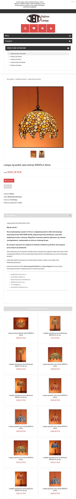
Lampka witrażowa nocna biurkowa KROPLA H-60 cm (21, 365)
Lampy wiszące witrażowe (18, 53)
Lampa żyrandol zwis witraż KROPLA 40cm (55, 365)
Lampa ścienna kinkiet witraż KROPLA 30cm (21, 334)
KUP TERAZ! (9, 180)
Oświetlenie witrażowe (16, 48)
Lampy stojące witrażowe (17, 62)
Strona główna (10, 79)
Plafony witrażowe (15, 65)
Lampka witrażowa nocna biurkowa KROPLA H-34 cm (55, 334)
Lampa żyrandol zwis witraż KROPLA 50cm (21, 458)
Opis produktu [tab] (38, 215)
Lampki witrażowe (15, 59)
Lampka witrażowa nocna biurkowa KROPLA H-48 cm (21, 396)
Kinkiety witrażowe (16, 56)
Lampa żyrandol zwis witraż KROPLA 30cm (55, 396)
